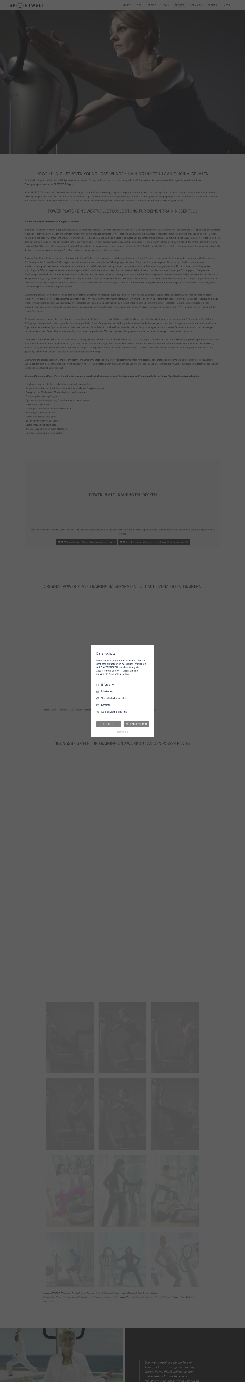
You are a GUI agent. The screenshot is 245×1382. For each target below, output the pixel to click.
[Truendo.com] (122, 732)
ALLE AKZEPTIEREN (136, 724)
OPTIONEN (108, 724)
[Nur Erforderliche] (150, 649)
